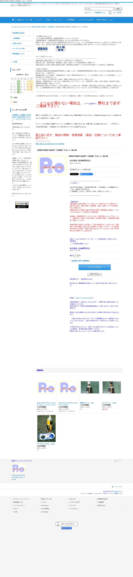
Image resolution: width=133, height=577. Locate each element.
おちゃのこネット (117, 491)
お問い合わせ (17, 43)
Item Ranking (44, 511)
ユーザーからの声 (18, 48)
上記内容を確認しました (80, 243)
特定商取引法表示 (18, 33)
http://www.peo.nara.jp (83, 298)
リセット (119, 460)
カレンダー (72, 505)
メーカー (43, 502)
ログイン (88, 12)
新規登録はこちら (100, 12)
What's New (72, 499)
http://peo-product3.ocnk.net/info (50, 144)
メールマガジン (73, 508)
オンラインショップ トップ (21, 499)
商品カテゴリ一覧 (46, 499)
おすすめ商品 (45, 508)
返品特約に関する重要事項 (80, 261)
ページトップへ (118, 486)
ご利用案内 (16, 38)
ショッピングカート (19, 505)
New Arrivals (44, 505)
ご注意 (15, 62)
